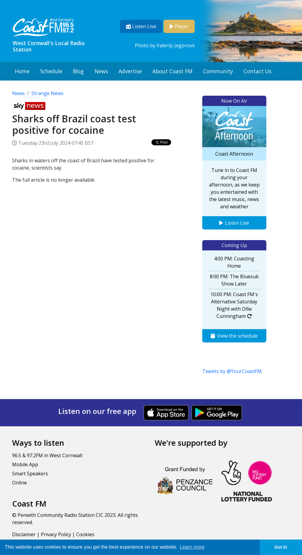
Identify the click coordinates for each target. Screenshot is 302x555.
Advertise (130, 71)
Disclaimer (24, 534)
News (101, 71)
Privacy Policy (56, 534)
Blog (78, 71)
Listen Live (234, 223)
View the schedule (234, 335)
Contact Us (257, 71)
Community (218, 71)
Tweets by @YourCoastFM (232, 371)
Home (22, 71)
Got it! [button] (280, 547)
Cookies (85, 534)
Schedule (51, 71)
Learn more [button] (192, 547)
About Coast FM (172, 71)
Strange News (47, 93)
